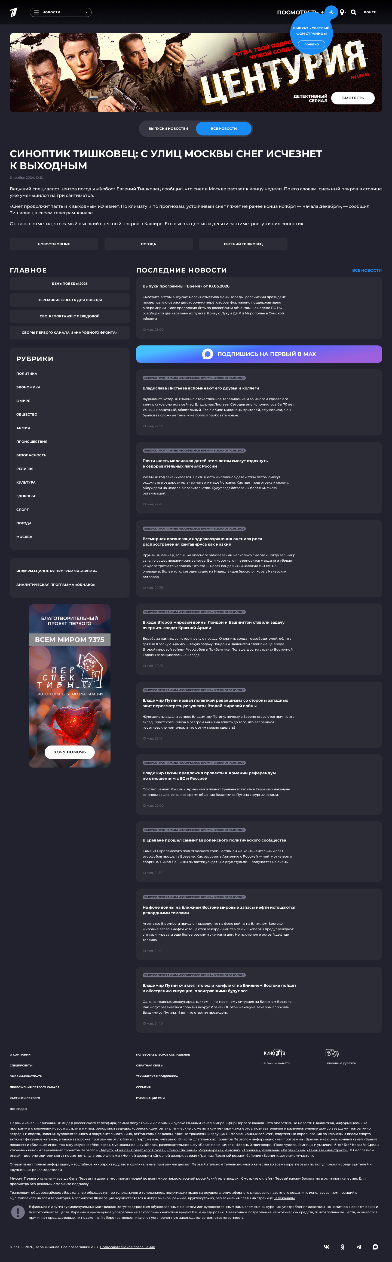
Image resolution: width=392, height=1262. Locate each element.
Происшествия (31, 442)
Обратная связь (149, 1065)
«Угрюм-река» (210, 1150)
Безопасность (31, 455)
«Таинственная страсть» (327, 1150)
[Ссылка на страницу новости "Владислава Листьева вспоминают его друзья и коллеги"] (259, 402)
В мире (23, 401)
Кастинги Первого (25, 1098)
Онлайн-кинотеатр (26, 1076)
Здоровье (26, 496)
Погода (148, 244)
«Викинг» (232, 1150)
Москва (24, 537)
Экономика (28, 387)
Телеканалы (284, 1198)
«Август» (106, 1150)
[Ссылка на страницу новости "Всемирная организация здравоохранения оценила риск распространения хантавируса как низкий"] (259, 558)
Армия (23, 428)
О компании (20, 1054)
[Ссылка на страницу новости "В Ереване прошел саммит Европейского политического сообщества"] (259, 852)
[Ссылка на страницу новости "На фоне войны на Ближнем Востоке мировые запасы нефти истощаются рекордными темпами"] (259, 924)
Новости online (54, 244)
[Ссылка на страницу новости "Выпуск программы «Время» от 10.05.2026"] (259, 307)
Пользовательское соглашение (163, 1054)
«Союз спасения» (182, 1150)
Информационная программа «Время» (56, 571)
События (143, 1087)
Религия (24, 469)
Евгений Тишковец (243, 244)
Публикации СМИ (150, 1098)
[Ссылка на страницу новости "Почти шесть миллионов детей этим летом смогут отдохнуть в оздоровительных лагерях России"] (259, 477)
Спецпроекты (21, 1065)
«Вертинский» (293, 1150)
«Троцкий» (251, 1150)
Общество (26, 414)
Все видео (18, 1109)
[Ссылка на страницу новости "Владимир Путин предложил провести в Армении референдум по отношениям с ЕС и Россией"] (259, 784)
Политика (26, 374)
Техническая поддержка (157, 1076)
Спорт (22, 510)
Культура (26, 482)
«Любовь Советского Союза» (140, 1150)
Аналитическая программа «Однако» (55, 585)
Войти (370, 12)
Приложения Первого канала (35, 1087)
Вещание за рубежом (341, 1057)
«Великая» (271, 1150)
